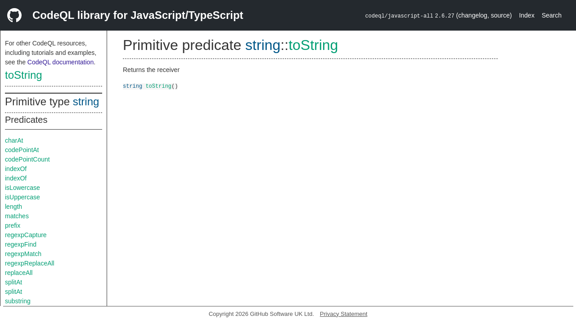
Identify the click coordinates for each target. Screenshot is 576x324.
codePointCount (27, 159)
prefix (12, 225)
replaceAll (18, 272)
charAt (14, 140)
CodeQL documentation (60, 62)
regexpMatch (23, 253)
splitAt (13, 282)
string (86, 101)
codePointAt (22, 149)
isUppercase (22, 197)
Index (526, 15)
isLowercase (22, 187)
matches (17, 216)
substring (18, 301)
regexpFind (20, 244)
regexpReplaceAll (29, 263)
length (13, 206)
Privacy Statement (344, 313)
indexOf (16, 168)
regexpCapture (26, 234)
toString (23, 75)
